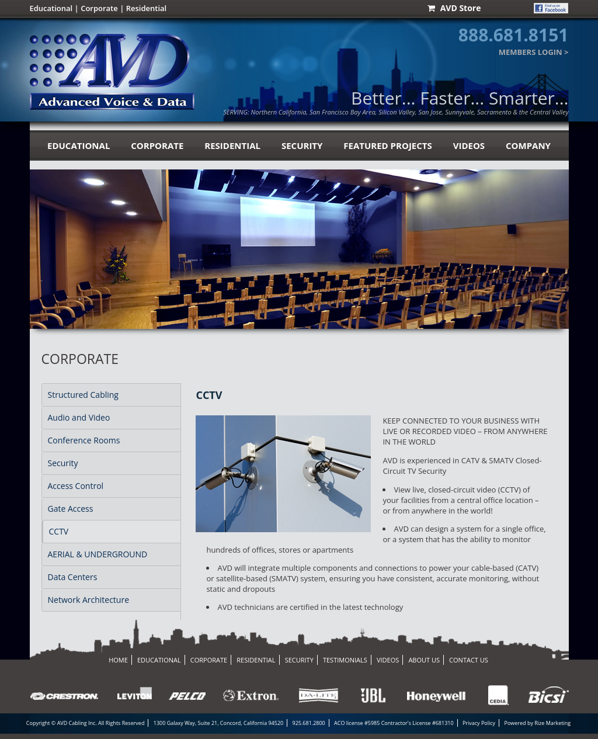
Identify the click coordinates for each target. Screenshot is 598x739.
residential (232, 145)
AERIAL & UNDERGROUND (98, 554)
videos (469, 145)
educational (78, 145)
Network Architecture (89, 599)
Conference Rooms (84, 440)
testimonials (345, 659)
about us (424, 659)
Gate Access (70, 508)
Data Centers (73, 576)
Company (528, 145)
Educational (51, 8)
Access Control (76, 485)
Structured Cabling (83, 394)
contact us (468, 659)
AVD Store (454, 8)
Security (63, 463)
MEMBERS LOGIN (530, 52)
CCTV (59, 531)
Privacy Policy (479, 723)
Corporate (99, 8)
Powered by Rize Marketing (537, 723)
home (118, 659)
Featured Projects (387, 145)
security (301, 145)
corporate (157, 145)
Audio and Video (79, 417)
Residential (146, 8)
